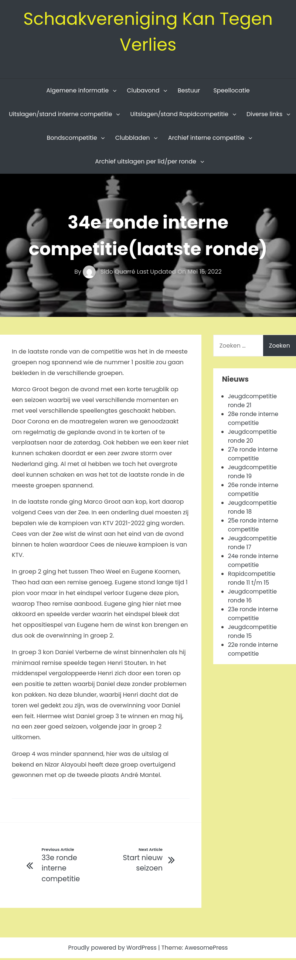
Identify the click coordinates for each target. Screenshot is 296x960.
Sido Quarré (110, 273)
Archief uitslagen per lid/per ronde (145, 163)
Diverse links (264, 115)
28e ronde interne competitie (254, 420)
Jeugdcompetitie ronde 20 (253, 437)
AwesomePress (208, 949)
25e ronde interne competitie (254, 526)
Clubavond (143, 92)
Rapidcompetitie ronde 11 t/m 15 (252, 579)
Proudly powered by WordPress (112, 949)
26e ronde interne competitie (254, 491)
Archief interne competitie (206, 139)
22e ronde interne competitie (254, 650)
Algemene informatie (77, 92)
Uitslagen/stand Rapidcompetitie (179, 115)
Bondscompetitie (72, 139)
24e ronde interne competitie (254, 562)
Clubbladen (132, 139)
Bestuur (189, 92)
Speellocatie (231, 92)
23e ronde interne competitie (254, 615)
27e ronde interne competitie (254, 455)
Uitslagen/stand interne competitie (60, 115)
